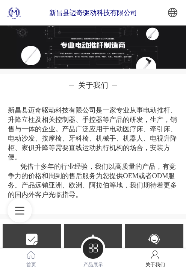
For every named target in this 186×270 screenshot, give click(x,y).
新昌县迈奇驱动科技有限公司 (93, 12)
